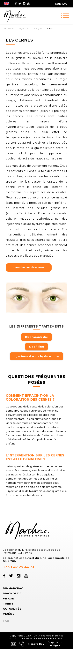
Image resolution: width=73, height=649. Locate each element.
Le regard (38, 28)
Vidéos (8, 613)
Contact (62, 3)
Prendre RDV (36, 644)
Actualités (12, 608)
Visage (8, 598)
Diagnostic (23, 28)
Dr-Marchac (13, 588)
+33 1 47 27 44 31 (18, 567)
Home (11, 28)
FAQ (6, 620)
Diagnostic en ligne (55, 644)
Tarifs (8, 603)
